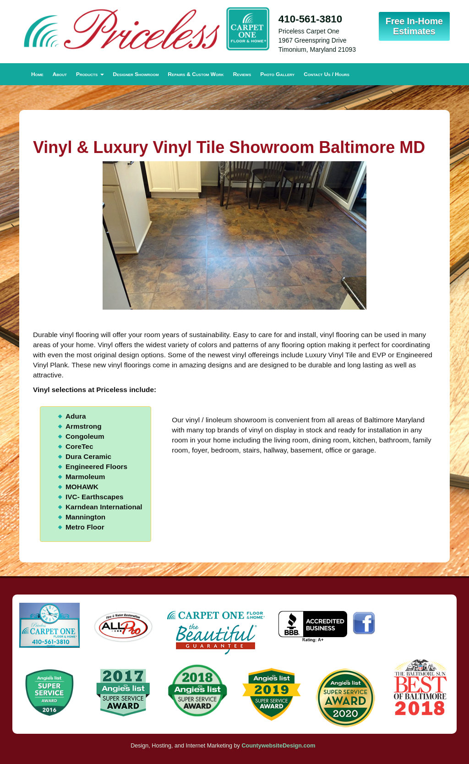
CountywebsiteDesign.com (278, 745)
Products (90, 74)
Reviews (242, 74)
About (60, 74)
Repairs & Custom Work (196, 74)
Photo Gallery (277, 74)
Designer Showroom (136, 74)
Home (37, 74)
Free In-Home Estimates (414, 26)
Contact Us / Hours (326, 74)
